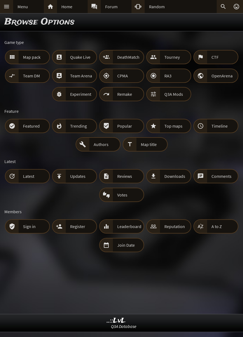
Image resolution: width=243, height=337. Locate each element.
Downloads (174, 176)
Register (77, 226)
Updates (77, 176)
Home (66, 6)
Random (157, 6)
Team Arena (81, 75)
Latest (28, 176)
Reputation (174, 226)
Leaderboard (129, 226)
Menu (23, 6)
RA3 (167, 75)
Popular (124, 126)
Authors (101, 144)
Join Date (126, 245)
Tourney (172, 57)
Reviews (124, 176)
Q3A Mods (173, 94)
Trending (78, 126)
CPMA (122, 75)
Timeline (219, 126)
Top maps (173, 126)
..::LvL (116, 320)
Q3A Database (123, 326)
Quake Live (80, 57)
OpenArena (222, 75)
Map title (149, 144)
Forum (111, 6)
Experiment (80, 94)
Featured (31, 126)
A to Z (216, 226)
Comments (221, 176)
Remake (124, 94)
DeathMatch (128, 57)
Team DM (31, 75)
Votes (122, 195)
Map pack (32, 57)
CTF (215, 57)
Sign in (29, 226)
